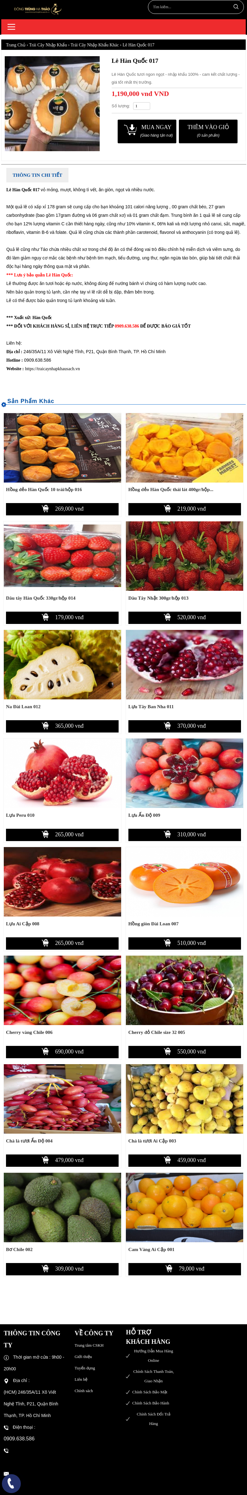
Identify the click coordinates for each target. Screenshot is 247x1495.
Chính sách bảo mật (149, 1392)
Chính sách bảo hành (150, 1403)
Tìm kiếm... (235, 6)
